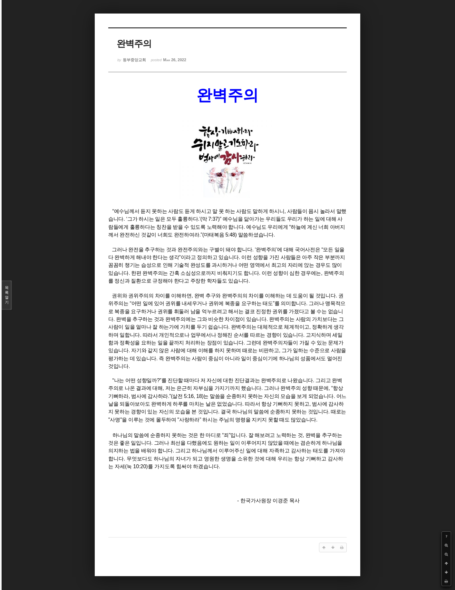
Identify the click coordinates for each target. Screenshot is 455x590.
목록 (7, 295)
